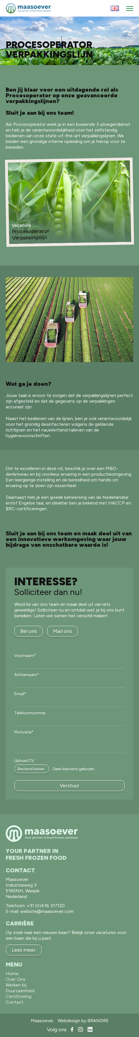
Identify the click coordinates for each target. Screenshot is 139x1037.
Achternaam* (26, 675)
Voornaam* (25, 656)
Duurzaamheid (20, 990)
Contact (14, 1002)
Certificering (18, 996)
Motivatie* (23, 732)
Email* (20, 694)
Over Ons (15, 979)
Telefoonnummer (30, 713)
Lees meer (24, 950)
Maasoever (42, 1020)
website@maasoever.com (47, 911)
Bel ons (28, 631)
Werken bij (16, 985)
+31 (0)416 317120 (46, 905)
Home (12, 973)
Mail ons (62, 631)
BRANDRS (97, 1020)
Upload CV (24, 761)
